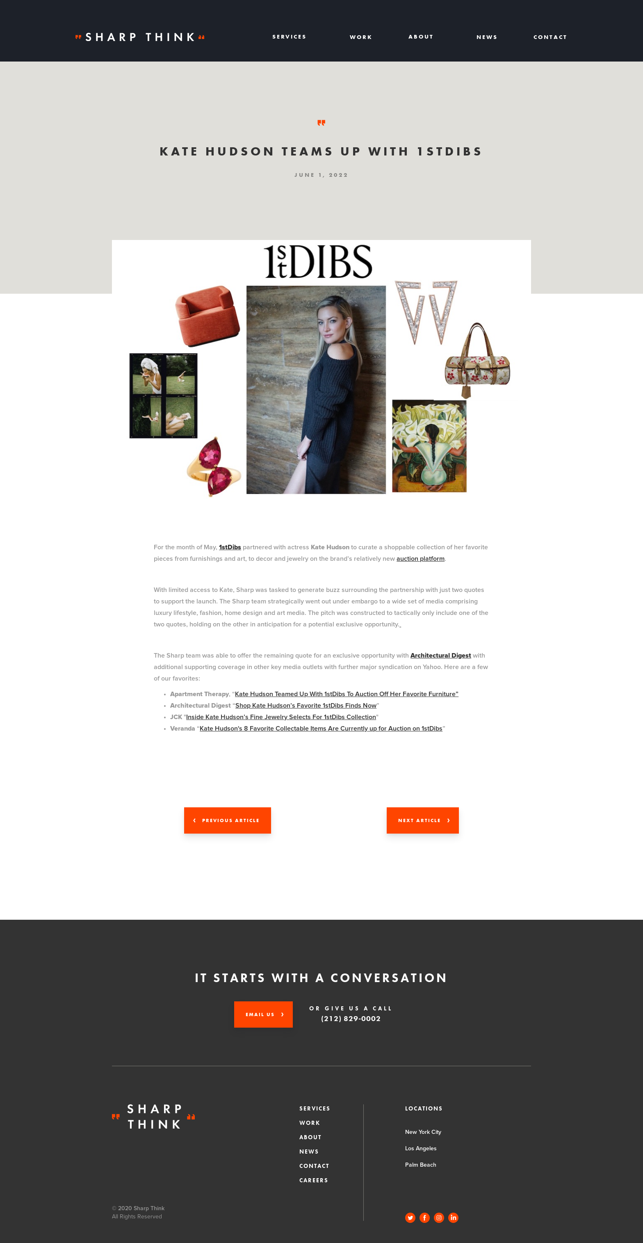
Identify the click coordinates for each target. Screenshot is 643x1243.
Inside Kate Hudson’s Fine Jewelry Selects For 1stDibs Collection (281, 717)
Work (361, 37)
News (487, 37)
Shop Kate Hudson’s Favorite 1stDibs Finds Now (305, 705)
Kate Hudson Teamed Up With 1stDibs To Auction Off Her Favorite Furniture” (346, 694)
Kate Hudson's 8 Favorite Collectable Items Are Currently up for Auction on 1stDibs (321, 728)
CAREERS (313, 1180)
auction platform (421, 558)
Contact (551, 37)
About (310, 1137)
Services (315, 1108)
